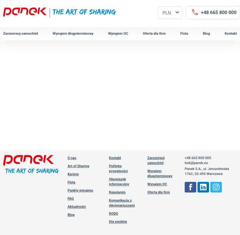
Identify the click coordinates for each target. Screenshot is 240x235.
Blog (206, 34)
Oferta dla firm (154, 34)
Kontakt (231, 34)
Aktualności (77, 207)
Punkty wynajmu (80, 190)
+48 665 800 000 (198, 158)
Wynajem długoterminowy (72, 34)
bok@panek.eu (196, 163)
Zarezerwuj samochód (20, 34)
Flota (184, 34)
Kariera (73, 174)
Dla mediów (118, 222)
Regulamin (117, 192)
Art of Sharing (78, 166)
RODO (113, 214)
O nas (72, 158)
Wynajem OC (118, 34)
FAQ (71, 199)
